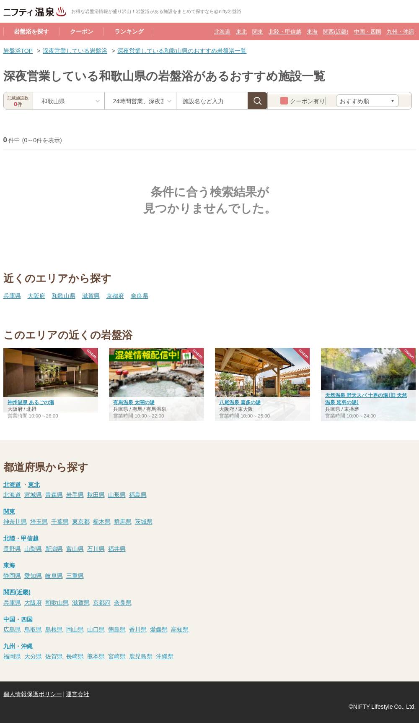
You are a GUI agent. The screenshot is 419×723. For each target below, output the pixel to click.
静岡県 (12, 575)
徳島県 (117, 629)
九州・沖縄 (400, 31)
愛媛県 (159, 629)
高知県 (180, 629)
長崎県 (75, 656)
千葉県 (60, 521)
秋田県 (96, 494)
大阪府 (36, 295)
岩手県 (75, 494)
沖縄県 (164, 656)
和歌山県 (63, 295)
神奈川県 (15, 521)
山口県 (96, 629)
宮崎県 (117, 656)
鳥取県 (33, 629)
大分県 (33, 656)
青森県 (54, 494)
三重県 (75, 575)
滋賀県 (91, 295)
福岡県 (12, 656)
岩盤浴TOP (18, 50)
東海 (312, 31)
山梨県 (33, 548)
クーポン (81, 31)
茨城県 (144, 521)
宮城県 (33, 494)
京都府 (115, 295)
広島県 (12, 629)
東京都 (81, 521)
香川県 (138, 629)
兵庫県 (12, 295)
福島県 (138, 494)
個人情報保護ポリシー (32, 693)
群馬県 (123, 521)
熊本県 (96, 656)
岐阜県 (54, 575)
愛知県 (33, 575)
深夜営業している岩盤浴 (75, 50)
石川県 (96, 548)
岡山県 (75, 629)
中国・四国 (367, 31)
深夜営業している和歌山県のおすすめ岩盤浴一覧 (181, 50)
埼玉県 (39, 521)
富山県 (75, 548)
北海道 (222, 31)
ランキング (129, 31)
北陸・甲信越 (285, 31)
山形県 (117, 494)
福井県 (117, 548)
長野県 (12, 548)
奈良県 (139, 295)
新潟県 (54, 548)
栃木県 (102, 521)
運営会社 (77, 693)
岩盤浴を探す (31, 31)
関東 (257, 31)
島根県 (54, 629)
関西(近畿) (335, 31)
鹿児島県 (141, 656)
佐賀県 (54, 656)
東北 (241, 31)
